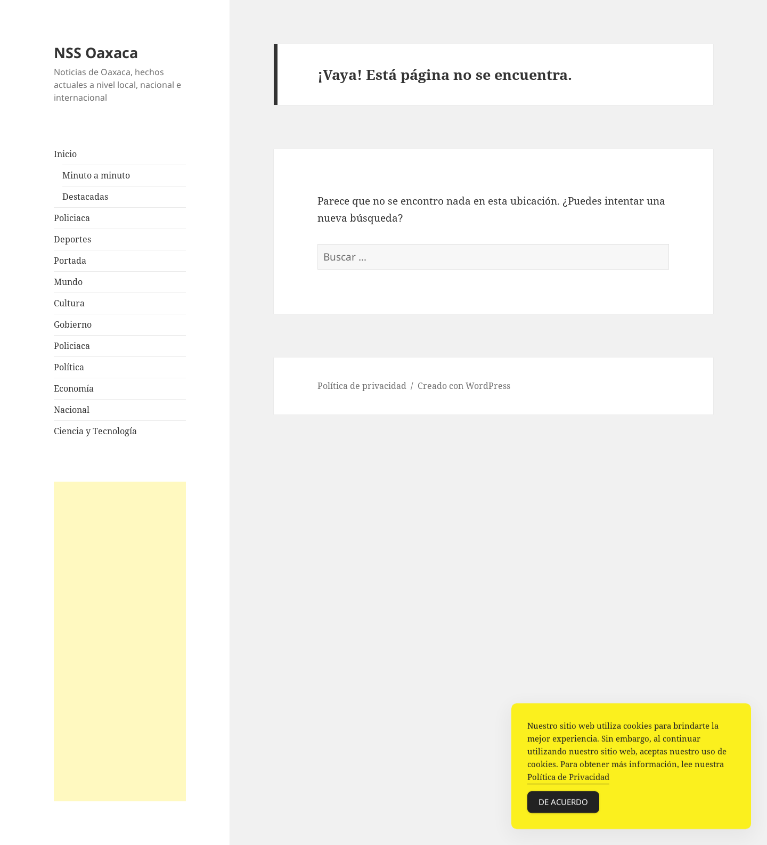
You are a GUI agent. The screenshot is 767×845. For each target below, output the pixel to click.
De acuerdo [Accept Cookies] (563, 803)
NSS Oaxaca (96, 52)
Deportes (72, 239)
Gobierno (73, 324)
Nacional (71, 410)
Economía (74, 388)
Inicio (65, 154)
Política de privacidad (361, 386)
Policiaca (72, 218)
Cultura (69, 303)
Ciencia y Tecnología (95, 431)
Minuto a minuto (96, 175)
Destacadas (85, 196)
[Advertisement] (120, 641)
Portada (70, 260)
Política (69, 367)
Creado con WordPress (464, 386)
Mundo (68, 282)
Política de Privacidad (568, 778)
